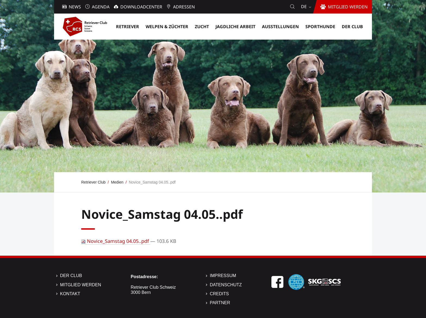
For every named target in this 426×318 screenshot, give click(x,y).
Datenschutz (226, 284)
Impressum (223, 275)
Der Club (71, 275)
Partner (220, 302)
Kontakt (70, 293)
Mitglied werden (80, 284)
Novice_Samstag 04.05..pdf (115, 241)
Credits (219, 293)
